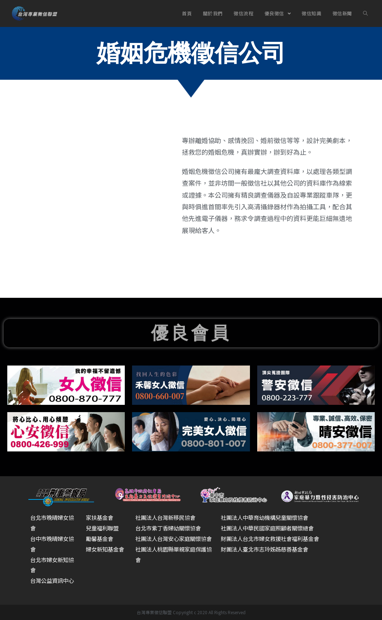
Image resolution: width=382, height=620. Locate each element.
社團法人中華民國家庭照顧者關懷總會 (270, 528)
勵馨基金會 (100, 538)
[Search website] (365, 13)
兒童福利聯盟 (103, 528)
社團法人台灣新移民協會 (167, 517)
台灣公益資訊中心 (53, 580)
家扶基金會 (100, 517)
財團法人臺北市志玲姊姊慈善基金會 (267, 549)
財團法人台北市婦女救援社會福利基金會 (273, 538)
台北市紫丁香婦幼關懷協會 (170, 528)
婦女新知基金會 (106, 549)
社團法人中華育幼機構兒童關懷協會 (267, 517)
